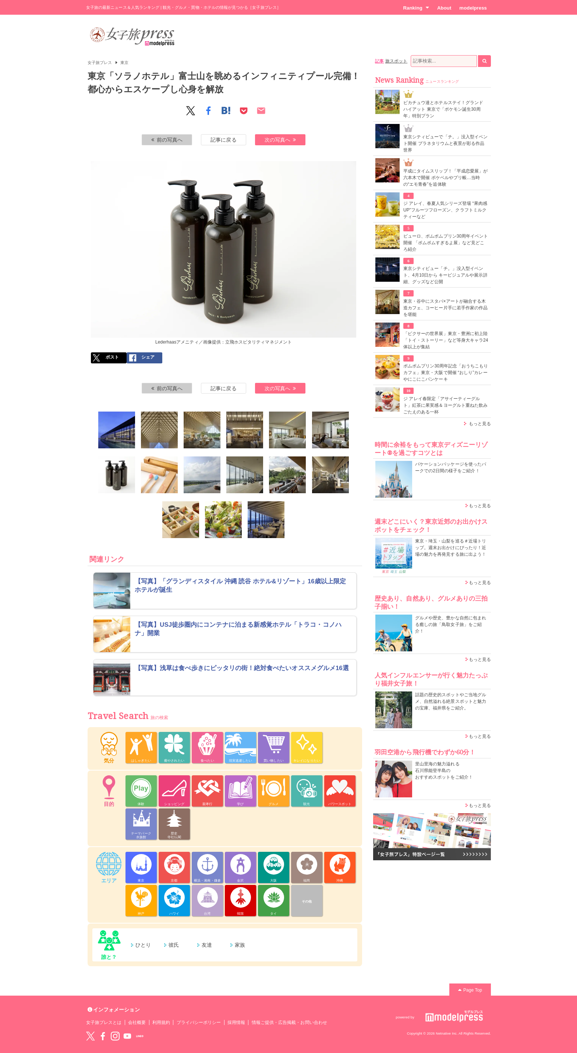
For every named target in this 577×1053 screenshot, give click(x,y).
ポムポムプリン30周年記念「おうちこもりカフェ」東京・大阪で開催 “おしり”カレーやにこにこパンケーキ (445, 372)
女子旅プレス (100, 62)
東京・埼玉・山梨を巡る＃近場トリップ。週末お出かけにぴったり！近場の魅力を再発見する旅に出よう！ (450, 547)
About (444, 8)
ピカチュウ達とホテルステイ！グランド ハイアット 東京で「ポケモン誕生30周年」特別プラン (443, 109)
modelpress (473, 8)
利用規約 (161, 1022)
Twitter (90, 1036)
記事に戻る (223, 140)
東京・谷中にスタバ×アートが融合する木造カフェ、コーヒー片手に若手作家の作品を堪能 (445, 308)
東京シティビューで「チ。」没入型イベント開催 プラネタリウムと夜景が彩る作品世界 (445, 143)
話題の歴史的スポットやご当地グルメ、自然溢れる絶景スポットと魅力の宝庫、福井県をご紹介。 (450, 701)
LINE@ (139, 1036)
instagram (115, 1036)
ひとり (143, 945)
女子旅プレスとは (103, 1022)
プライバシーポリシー (199, 1022)
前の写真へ (167, 140)
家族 (240, 945)
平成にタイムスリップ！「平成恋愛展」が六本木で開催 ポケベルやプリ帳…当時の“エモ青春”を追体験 (445, 177)
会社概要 (137, 1022)
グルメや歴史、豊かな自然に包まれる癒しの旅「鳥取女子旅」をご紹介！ (450, 624)
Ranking (416, 8)
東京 (124, 62)
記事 (379, 61)
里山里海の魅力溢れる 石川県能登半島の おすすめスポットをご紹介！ (444, 770)
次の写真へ (280, 140)
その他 (307, 901)
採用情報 (236, 1022)
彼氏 (174, 945)
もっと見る (480, 423)
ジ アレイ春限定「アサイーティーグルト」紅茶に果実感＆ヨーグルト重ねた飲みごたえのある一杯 (445, 405)
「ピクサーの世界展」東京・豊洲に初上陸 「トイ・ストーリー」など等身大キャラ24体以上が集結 (445, 340)
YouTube (127, 1036)
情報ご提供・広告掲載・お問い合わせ (289, 1022)
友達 (207, 945)
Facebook (102, 1036)
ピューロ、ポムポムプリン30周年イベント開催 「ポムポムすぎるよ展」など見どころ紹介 (445, 243)
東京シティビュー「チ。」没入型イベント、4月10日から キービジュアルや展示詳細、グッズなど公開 (445, 275)
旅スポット (396, 61)
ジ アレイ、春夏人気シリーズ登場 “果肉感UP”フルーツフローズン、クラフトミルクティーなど (445, 210)
